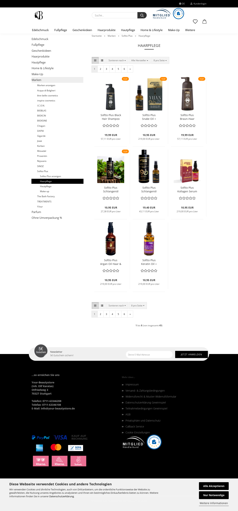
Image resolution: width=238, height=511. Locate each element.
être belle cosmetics (47, 95)
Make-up (44, 191)
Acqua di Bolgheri (46, 90)
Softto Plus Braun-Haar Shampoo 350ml (187, 117)
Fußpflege (60, 30)
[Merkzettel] (195, 23)
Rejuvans (41, 161)
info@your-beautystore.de (58, 408)
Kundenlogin (198, 3)
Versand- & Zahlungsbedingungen (145, 390)
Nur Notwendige (213, 495)
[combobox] (117, 60)
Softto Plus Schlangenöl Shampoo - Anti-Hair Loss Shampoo (111, 189)
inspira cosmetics (46, 100)
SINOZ (40, 166)
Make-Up (174, 30)
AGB (128, 414)
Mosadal (41, 151)
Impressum (132, 384)
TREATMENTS (44, 201)
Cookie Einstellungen (138, 432)
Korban (41, 146)
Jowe (39, 140)
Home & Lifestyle (152, 30)
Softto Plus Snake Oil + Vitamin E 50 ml (149, 117)
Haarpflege (46, 181)
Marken (36, 80)
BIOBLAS (41, 110)
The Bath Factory (46, 196)
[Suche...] (142, 15)
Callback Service (135, 426)
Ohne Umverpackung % (47, 218)
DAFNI (40, 130)
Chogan (41, 125)
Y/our (40, 206)
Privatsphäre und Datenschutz (143, 420)
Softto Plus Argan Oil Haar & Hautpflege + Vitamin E (110, 262)
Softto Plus (42, 171)
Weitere (190, 30)
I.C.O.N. (41, 105)
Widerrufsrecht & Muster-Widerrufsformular (151, 396)
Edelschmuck (40, 30)
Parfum (36, 212)
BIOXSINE (42, 120)
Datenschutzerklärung (61, 496)
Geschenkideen (82, 30)
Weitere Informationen (214, 503)
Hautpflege (128, 30)
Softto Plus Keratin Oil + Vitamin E (149, 262)
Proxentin (42, 156)
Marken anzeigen (46, 85)
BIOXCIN (41, 115)
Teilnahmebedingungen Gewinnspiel (146, 408)
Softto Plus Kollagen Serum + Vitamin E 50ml (187, 189)
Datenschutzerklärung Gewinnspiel (146, 402)
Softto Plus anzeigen (50, 176)
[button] (204, 23)
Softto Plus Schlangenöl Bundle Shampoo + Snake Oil (149, 189)
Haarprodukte (106, 30)
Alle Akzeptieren (213, 486)
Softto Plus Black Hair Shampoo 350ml (111, 117)
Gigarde (41, 135)
